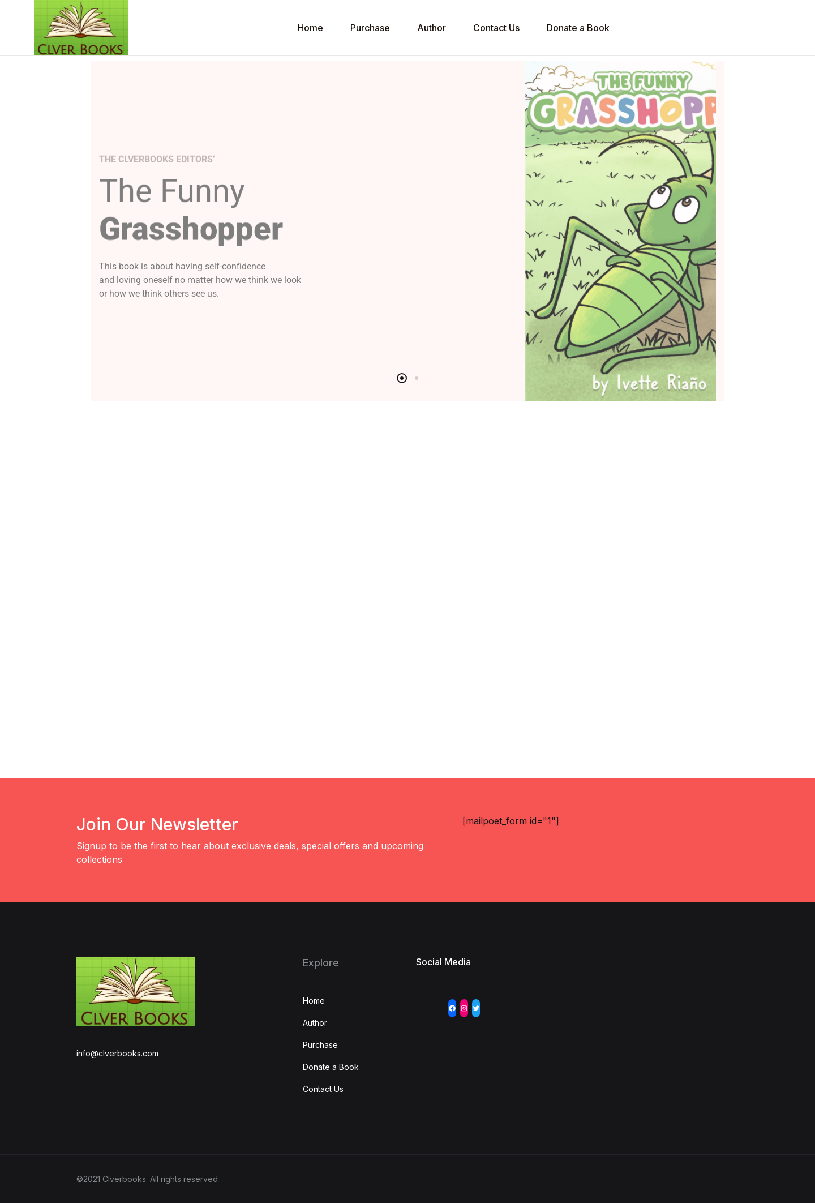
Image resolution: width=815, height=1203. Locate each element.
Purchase (370, 27)
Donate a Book (578, 27)
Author (431, 27)
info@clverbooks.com (117, 1053)
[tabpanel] (407, 231)
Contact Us (496, 27)
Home (310, 27)
